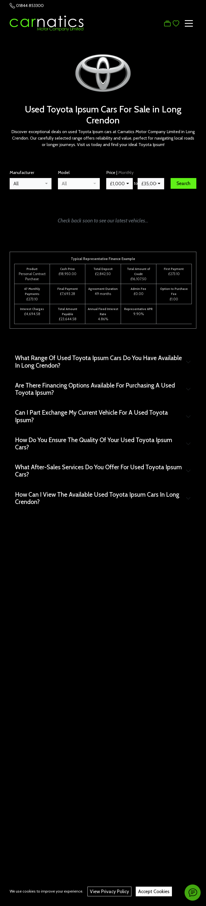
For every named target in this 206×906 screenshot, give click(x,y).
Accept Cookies (154, 891)
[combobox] (30, 183)
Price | (120, 172)
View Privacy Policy (109, 891)
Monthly (126, 172)
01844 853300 (30, 5)
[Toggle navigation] (188, 23)
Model (64, 172)
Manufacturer (22, 172)
